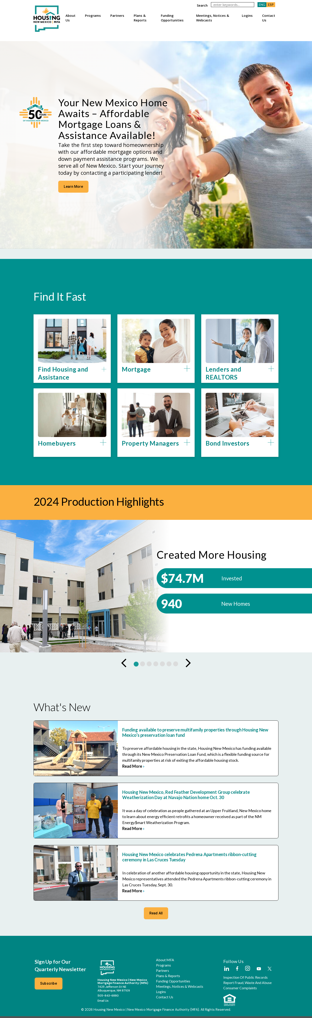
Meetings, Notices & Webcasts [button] (212, 17)
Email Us (103, 1002)
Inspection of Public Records (245, 979)
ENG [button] (262, 4)
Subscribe (48, 985)
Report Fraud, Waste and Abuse (247, 984)
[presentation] (124, 664)
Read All (156, 915)
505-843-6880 (108, 997)
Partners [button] (117, 15)
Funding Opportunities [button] (172, 17)
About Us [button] (70, 17)
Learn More (73, 198)
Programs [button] (93, 15)
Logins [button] (247, 15)
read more (122, 767)
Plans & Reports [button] (140, 17)
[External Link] (226, 970)
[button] (72, 375)
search (202, 5)
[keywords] (232, 4)
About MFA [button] (165, 962)
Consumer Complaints (240, 990)
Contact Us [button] (268, 17)
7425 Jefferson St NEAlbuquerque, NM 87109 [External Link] (114, 990)
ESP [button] (271, 4)
